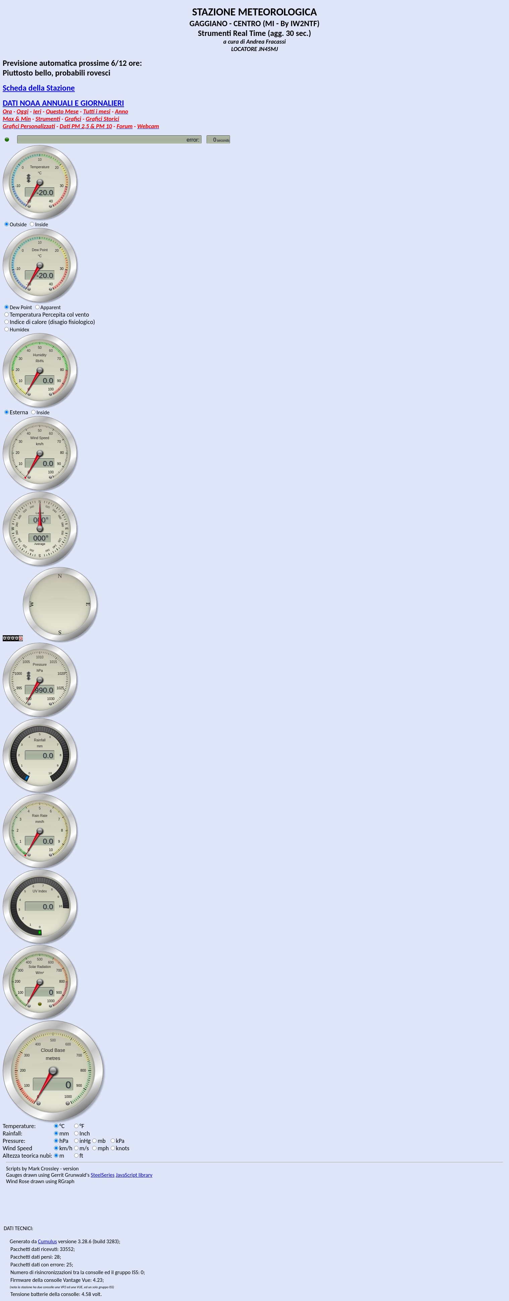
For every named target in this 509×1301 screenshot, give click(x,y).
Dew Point (21, 307)
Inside (41, 224)
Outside (18, 224)
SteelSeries (103, 1175)
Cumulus (47, 1241)
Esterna (19, 412)
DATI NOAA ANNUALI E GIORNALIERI (63, 103)
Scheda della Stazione (39, 88)
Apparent (51, 307)
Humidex (19, 329)
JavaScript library (134, 1175)
